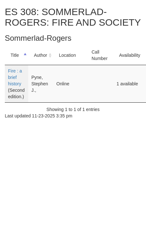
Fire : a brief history (15, 77)
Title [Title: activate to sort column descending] (15, 55)
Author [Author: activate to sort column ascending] (40, 55)
